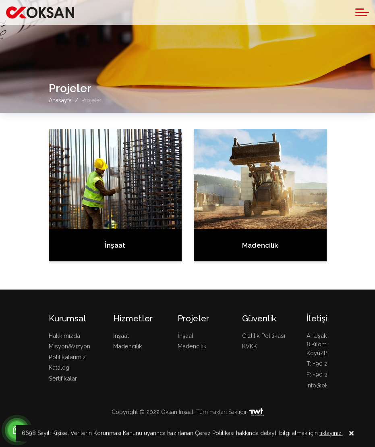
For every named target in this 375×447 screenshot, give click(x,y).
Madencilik (127, 346)
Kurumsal (67, 318)
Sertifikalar (63, 378)
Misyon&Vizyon (69, 346)
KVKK (249, 346)
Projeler (193, 318)
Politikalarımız (67, 357)
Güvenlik (259, 318)
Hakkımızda (64, 335)
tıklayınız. (331, 434)
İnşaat (121, 335)
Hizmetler (133, 318)
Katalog (59, 367)
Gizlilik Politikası (263, 335)
